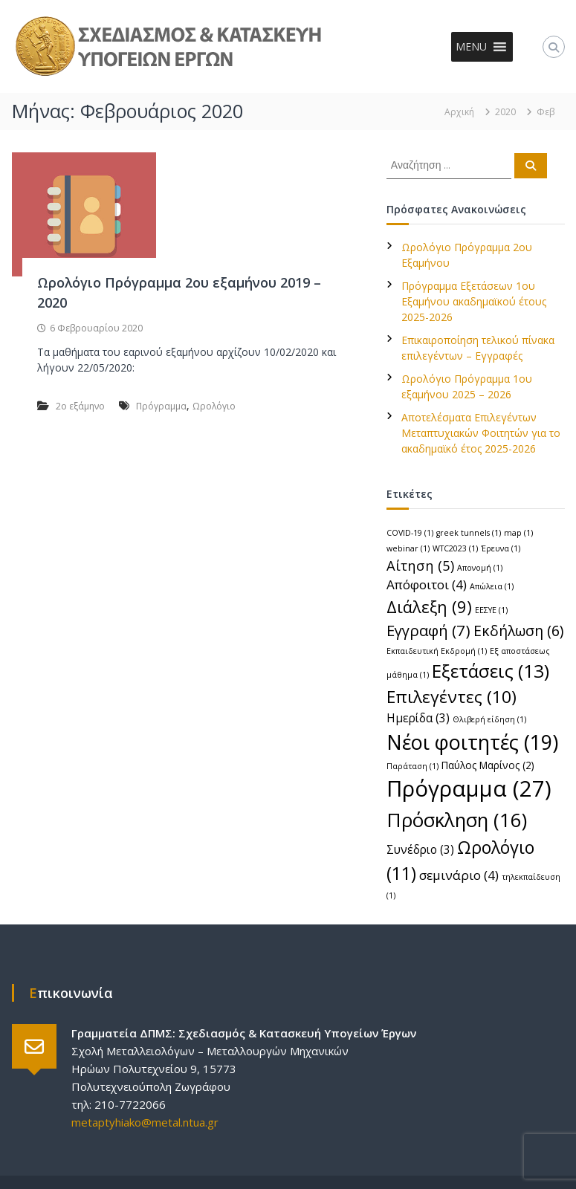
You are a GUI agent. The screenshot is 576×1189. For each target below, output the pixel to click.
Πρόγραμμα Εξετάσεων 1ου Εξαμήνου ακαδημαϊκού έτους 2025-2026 (473, 301)
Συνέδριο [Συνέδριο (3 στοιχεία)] (420, 849)
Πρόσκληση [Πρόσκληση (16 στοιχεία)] (456, 819)
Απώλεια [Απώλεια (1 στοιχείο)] (492, 586)
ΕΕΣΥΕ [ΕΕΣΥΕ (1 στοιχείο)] (491, 610)
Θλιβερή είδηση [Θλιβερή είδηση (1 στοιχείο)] (489, 719)
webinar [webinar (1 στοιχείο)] (408, 548)
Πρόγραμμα (161, 406)
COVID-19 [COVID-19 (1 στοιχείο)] (409, 533)
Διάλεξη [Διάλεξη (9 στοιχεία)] (429, 606)
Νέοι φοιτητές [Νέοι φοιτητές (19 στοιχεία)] (472, 742)
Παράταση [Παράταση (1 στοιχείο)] (412, 766)
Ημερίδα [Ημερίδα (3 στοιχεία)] (418, 718)
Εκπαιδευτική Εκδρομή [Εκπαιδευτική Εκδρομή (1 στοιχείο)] (436, 651)
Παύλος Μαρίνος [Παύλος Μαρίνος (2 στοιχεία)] (487, 765)
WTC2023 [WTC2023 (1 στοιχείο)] (455, 548)
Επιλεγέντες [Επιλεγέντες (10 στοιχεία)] (451, 696)
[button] (471, 47)
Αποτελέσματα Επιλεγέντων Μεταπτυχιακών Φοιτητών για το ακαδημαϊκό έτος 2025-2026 (480, 433)
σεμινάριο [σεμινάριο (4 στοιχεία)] (459, 875)
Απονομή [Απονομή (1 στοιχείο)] (479, 568)
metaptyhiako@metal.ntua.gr (145, 1122)
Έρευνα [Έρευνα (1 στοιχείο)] (500, 548)
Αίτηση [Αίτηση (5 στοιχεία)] (420, 565)
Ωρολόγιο (214, 406)
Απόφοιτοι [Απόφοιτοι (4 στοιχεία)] (426, 584)
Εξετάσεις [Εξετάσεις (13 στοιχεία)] (490, 670)
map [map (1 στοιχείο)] (518, 533)
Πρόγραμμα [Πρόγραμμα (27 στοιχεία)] (468, 788)
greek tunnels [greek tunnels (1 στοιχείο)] (468, 533)
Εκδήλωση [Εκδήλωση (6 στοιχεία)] (518, 631)
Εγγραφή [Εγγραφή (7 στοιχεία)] (428, 630)
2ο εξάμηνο (80, 406)
